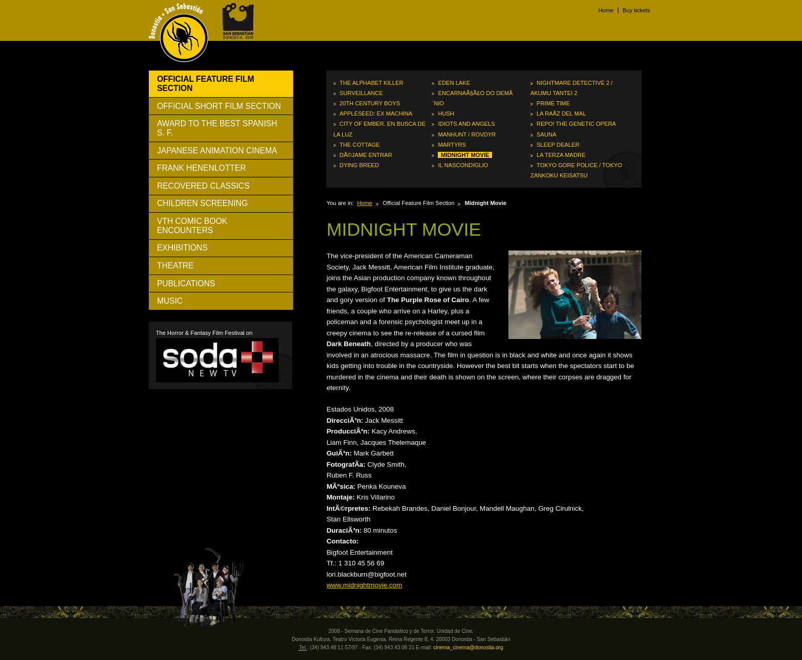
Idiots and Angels (466, 124)
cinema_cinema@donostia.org (468, 647)
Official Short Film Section (219, 106)
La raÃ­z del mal (561, 113)
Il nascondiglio (463, 165)
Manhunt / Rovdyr (467, 134)
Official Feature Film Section (205, 84)
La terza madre (561, 155)
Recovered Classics (203, 185)
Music (170, 301)
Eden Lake (454, 83)
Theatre (175, 265)
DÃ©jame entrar (366, 155)
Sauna (546, 134)
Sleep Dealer (558, 145)
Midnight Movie (465, 155)
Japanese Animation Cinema (217, 150)
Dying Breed (359, 165)
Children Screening (202, 203)
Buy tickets (636, 10)
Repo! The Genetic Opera (576, 124)
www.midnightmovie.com (364, 585)
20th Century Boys (370, 103)
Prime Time (553, 103)
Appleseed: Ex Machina (376, 113)
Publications (186, 283)
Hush (446, 113)
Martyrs (452, 145)
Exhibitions (182, 247)
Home (606, 10)
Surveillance (361, 93)
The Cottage (360, 145)
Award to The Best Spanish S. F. (217, 128)
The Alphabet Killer (372, 83)
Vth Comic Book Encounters (192, 226)
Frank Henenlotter (201, 168)
